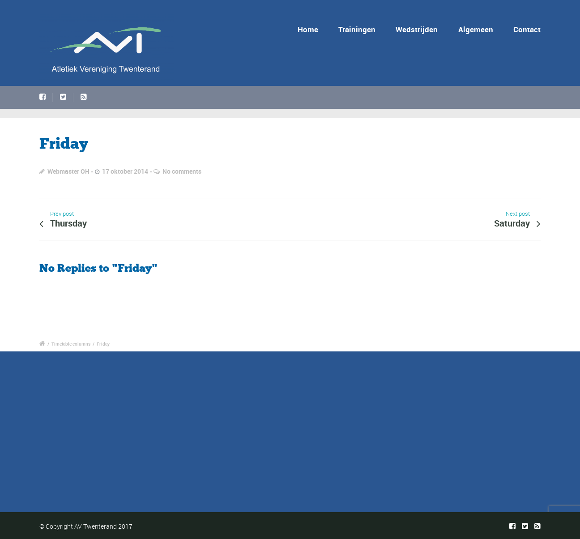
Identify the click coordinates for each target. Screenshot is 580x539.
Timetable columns (70, 344)
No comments (181, 171)
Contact (527, 29)
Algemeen (475, 29)
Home (309, 29)
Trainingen (356, 29)
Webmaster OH (68, 171)
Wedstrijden (417, 29)
